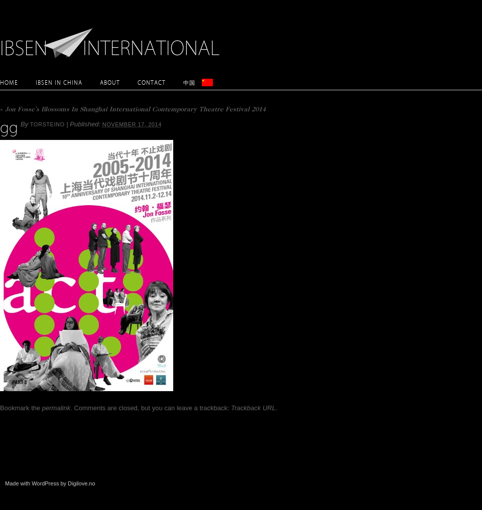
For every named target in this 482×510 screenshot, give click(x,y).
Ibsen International (113, 37)
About (110, 82)
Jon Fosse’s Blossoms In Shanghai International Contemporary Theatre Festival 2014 (133, 110)
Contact (152, 82)
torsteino (47, 124)
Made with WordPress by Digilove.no (50, 483)
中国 (189, 82)
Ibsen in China (59, 82)
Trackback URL (253, 408)
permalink (56, 408)
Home (9, 82)
